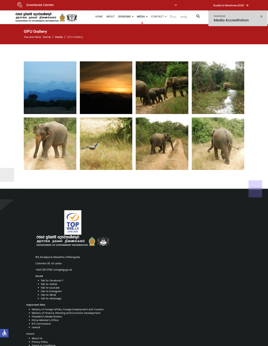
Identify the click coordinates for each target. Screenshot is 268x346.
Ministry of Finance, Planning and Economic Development (66, 313)
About (110, 16)
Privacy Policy (40, 342)
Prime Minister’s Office (45, 320)
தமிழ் (184, 16)
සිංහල (173, 16)
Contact (157, 16)
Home (99, 16)
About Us (37, 338)
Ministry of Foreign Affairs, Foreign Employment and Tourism (68, 309)
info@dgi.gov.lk (63, 269)
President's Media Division (47, 316)
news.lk (36, 327)
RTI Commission (41, 323)
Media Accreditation (231, 18)
